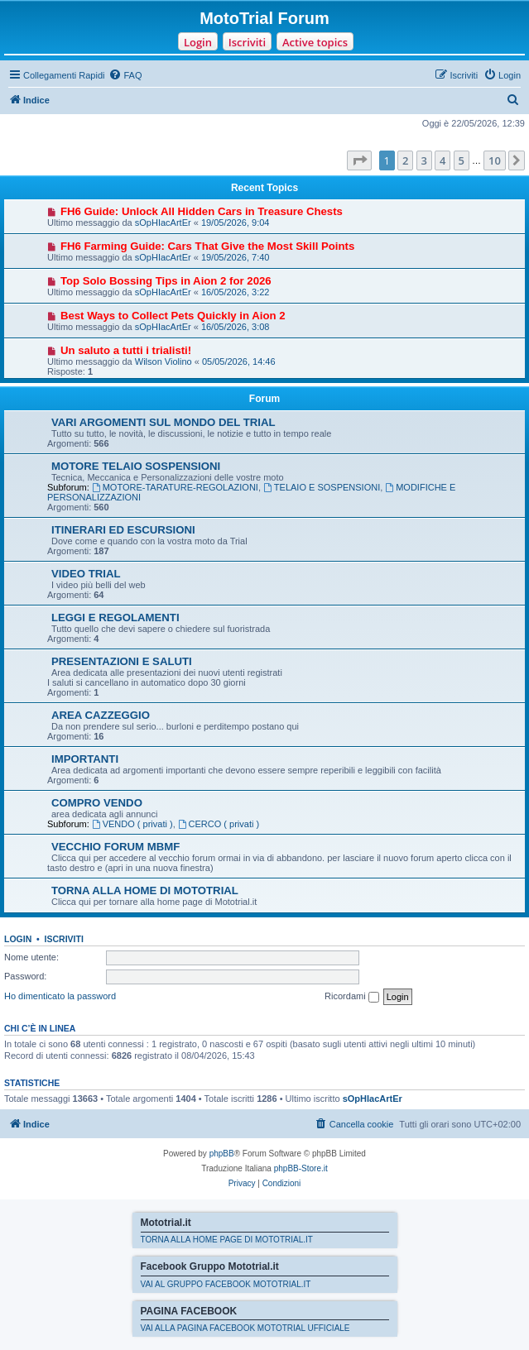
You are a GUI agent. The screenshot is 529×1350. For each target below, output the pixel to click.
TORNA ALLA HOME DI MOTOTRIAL (144, 890)
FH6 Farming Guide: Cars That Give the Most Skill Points (207, 246)
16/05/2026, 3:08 (235, 327)
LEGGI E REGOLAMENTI (115, 617)
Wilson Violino (163, 361)
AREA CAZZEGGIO (100, 715)
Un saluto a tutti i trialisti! (125, 350)
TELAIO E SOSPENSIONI (321, 487)
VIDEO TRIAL (86, 573)
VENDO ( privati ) (132, 824)
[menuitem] (125, 75)
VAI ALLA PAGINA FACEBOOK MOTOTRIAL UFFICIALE (245, 1328)
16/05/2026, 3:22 (235, 292)
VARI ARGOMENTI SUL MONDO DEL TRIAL (163, 422)
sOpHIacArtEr (163, 222)
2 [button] (405, 160)
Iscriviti (247, 42)
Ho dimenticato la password (60, 996)
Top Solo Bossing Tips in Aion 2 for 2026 (166, 281)
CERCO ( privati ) (218, 824)
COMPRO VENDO (96, 803)
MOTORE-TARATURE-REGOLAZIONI (175, 487)
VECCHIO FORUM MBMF (115, 846)
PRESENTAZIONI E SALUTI (121, 661)
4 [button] (442, 160)
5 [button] (461, 160)
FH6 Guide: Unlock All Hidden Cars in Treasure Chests (201, 211)
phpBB (221, 1153)
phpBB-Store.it (301, 1168)
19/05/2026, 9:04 (235, 222)
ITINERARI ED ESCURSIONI (123, 530)
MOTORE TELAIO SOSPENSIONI (135, 466)
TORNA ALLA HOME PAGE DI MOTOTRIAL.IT (227, 1239)
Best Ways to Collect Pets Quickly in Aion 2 (173, 315)
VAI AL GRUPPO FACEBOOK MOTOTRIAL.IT (226, 1284)
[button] (359, 160)
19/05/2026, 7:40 (235, 257)
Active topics (315, 42)
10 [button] (494, 160)
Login (198, 42)
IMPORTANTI (84, 759)
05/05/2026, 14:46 (239, 361)
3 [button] (424, 160)
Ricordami (352, 997)
